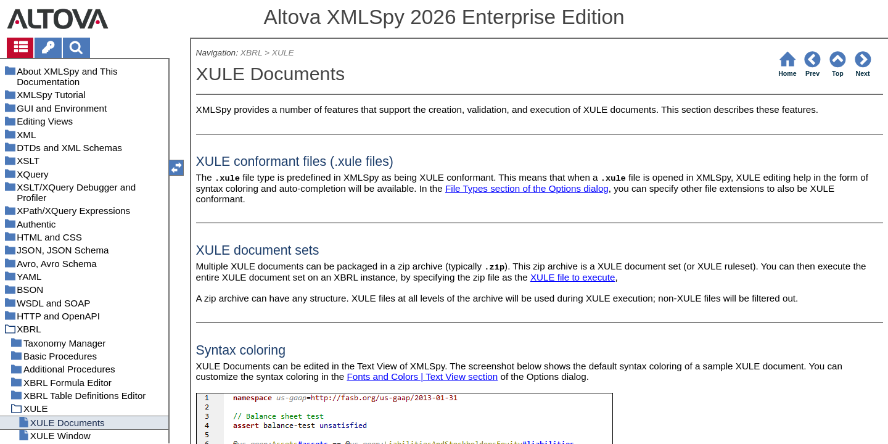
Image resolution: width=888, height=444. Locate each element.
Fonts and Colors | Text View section (422, 376)
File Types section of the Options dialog (527, 188)
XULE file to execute (572, 277)
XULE (283, 52)
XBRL (251, 52)
